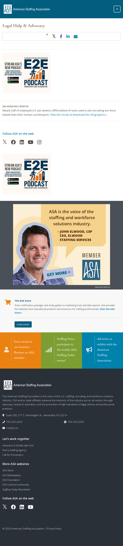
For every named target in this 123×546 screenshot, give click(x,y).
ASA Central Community (15, 484)
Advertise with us (102, 287)
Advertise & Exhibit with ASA (17, 445)
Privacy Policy (54, 528)
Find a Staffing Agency (14, 450)
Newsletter (16, 489)
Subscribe (23, 324)
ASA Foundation (11, 479)
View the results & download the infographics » (78, 114)
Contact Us (12, 427)
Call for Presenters (12, 454)
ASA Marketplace (11, 475)
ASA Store (8, 470)
